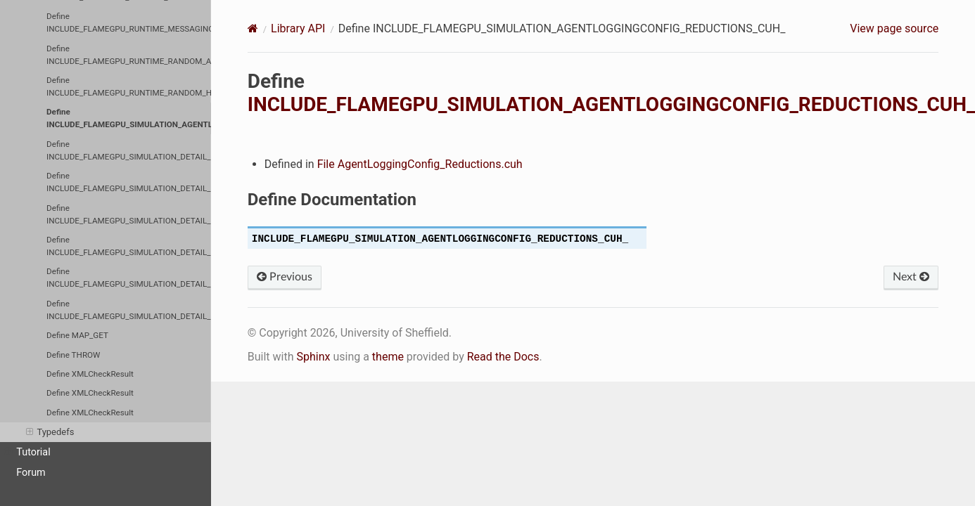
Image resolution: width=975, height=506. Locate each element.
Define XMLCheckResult (90, 374)
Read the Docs (503, 356)
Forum (30, 473)
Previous (284, 277)
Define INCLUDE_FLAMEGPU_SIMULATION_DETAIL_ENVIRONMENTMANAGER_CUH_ (128, 277)
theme (388, 356)
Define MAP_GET (77, 335)
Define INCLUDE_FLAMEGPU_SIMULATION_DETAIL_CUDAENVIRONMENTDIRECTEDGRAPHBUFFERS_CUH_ (128, 182)
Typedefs (50, 432)
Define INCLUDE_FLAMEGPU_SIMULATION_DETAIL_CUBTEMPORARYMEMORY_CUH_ (128, 150)
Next (911, 277)
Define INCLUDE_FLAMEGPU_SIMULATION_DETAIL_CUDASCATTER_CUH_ (128, 246)
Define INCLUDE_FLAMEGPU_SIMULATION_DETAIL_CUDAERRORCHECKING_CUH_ (128, 214)
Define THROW (73, 355)
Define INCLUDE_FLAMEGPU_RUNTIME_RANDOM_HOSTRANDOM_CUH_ (128, 86)
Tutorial (27, 452)
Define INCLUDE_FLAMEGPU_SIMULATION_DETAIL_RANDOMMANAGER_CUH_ (128, 310)
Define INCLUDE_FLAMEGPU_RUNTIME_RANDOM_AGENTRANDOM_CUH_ (128, 55)
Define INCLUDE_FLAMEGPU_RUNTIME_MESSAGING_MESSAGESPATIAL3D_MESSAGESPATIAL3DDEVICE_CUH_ (128, 22)
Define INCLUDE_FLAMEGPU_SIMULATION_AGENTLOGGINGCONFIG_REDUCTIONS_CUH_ (128, 118)
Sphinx (313, 356)
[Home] (253, 28)
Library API (298, 28)
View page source (894, 28)
